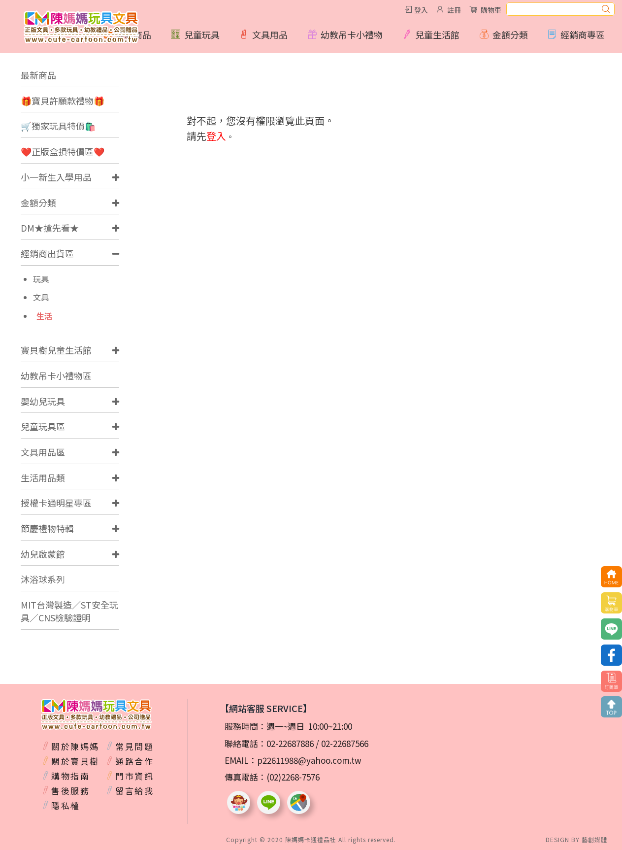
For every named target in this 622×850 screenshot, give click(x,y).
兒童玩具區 (43, 426)
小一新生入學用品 (56, 176)
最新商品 (38, 74)
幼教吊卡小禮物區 (56, 375)
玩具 (41, 279)
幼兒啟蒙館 (43, 553)
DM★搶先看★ (50, 227)
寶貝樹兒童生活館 (56, 349)
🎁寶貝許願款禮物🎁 (62, 100)
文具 (41, 297)
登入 (421, 10)
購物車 (491, 10)
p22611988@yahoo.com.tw (309, 760)
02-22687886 (290, 743)
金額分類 (38, 202)
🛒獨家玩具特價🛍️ (58, 125)
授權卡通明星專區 (56, 502)
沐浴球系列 (43, 579)
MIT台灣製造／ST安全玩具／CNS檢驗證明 (69, 611)
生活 (44, 316)
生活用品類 (43, 477)
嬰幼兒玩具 (43, 401)
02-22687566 (344, 743)
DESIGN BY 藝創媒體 (576, 839)
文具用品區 (43, 451)
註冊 (454, 10)
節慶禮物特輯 (47, 528)
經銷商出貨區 (47, 253)
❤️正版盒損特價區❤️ (62, 151)
